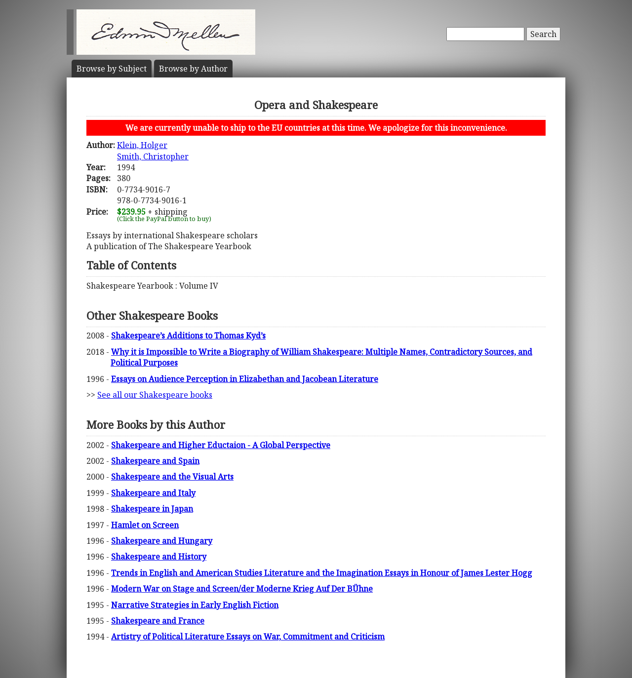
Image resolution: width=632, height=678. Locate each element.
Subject (112, 69)
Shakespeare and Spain (155, 460)
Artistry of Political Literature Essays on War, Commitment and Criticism (248, 636)
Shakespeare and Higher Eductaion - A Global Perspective (220, 445)
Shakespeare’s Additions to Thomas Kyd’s (188, 335)
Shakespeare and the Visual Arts (172, 476)
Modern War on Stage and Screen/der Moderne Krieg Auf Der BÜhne (242, 588)
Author (193, 69)
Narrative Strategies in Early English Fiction (194, 605)
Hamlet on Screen (145, 525)
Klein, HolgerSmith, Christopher (153, 150)
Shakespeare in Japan (152, 508)
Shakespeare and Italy (153, 493)
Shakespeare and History (158, 556)
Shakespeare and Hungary (161, 540)
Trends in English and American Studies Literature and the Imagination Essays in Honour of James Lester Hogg (321, 572)
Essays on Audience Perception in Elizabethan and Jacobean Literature (244, 379)
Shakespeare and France (157, 620)
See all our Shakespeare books (154, 394)
